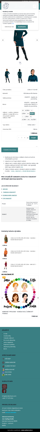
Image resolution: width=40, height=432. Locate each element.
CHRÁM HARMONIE (10, 362)
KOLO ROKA (8, 372)
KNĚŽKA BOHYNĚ (9, 369)
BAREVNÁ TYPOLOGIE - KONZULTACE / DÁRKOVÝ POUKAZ (17, 312)
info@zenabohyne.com (9, 396)
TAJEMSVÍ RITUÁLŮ (10, 366)
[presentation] (3, 40)
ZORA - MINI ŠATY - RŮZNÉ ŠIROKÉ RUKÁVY (23, 171)
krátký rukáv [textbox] (31, 125)
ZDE (22, 167)
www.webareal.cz (27, 430)
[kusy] (21, 137)
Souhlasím (22, 27)
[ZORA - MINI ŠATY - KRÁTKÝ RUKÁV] (20, 40)
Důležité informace (9, 150)
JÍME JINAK (8, 374)
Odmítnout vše (9, 27)
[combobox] (29, 124)
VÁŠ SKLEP (8, 359)
